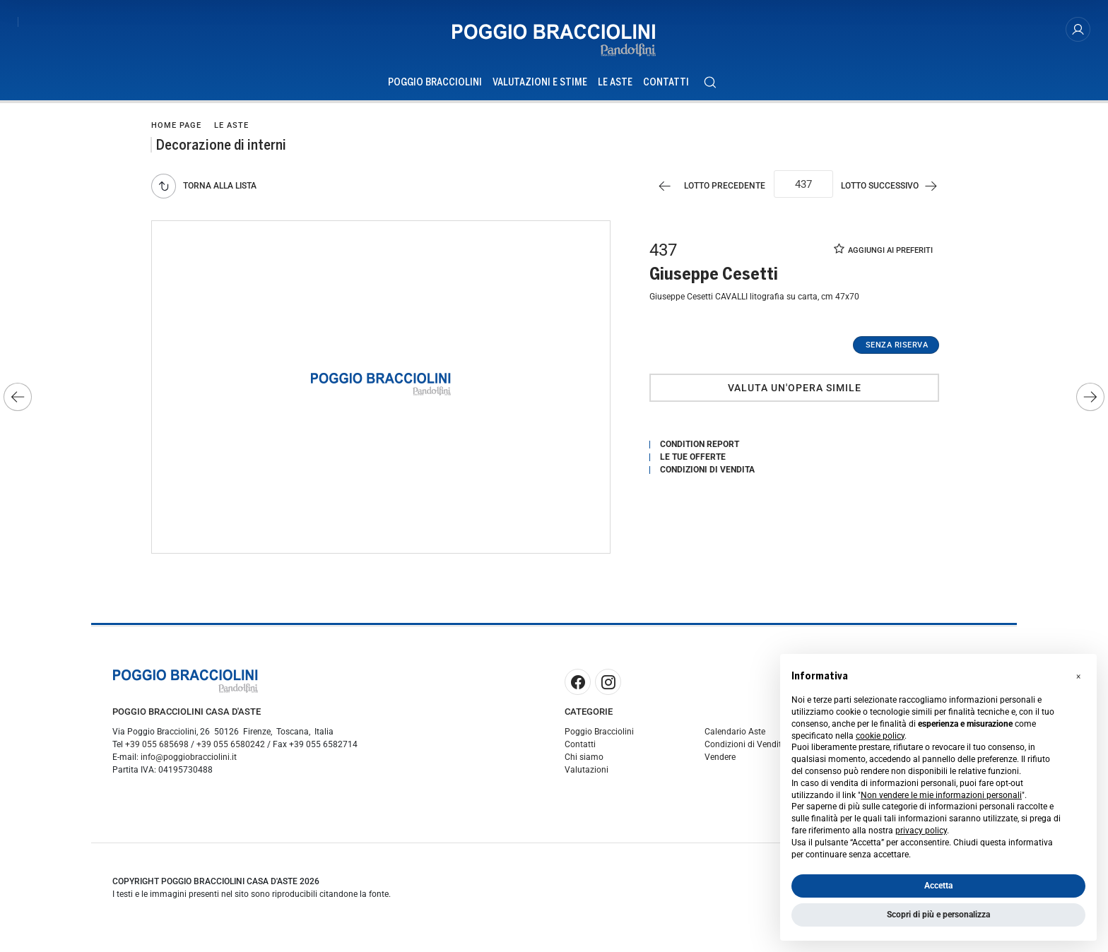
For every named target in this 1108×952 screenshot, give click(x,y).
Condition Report (699, 446)
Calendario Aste (735, 734)
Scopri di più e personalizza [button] (938, 915)
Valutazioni (586, 772)
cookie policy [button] (880, 736)
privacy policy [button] (921, 830)
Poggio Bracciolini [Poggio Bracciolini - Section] (435, 82)
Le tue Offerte (693, 458)
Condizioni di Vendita (745, 746)
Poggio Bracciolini (599, 734)
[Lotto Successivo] (895, 186)
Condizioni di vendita (707, 471)
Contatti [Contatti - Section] (666, 82)
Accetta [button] (938, 886)
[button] (1078, 676)
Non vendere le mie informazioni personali (941, 795)
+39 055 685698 (157, 746)
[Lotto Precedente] (706, 186)
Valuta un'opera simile (794, 389)
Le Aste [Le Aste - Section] (615, 82)
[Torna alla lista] (207, 186)
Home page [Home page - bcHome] (176, 125)
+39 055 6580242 (230, 746)
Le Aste (231, 125)
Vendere (720, 759)
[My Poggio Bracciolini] (1078, 29)
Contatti (580, 746)
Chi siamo (584, 759)
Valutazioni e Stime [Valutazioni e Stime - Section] (540, 82)
